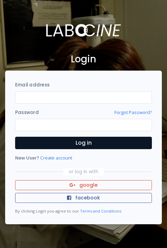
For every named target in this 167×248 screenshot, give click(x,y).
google (83, 185)
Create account (56, 158)
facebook (83, 197)
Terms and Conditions (100, 211)
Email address (32, 85)
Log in (84, 143)
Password (27, 112)
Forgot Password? (133, 112)
